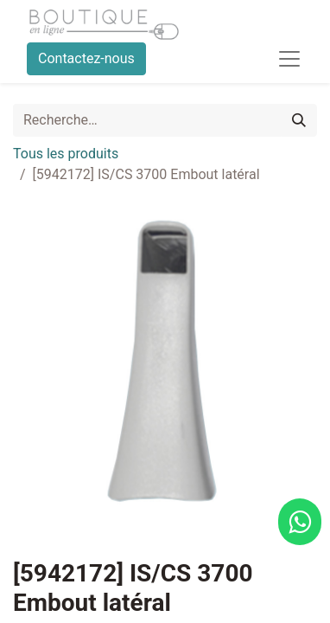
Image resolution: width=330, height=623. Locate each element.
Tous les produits (65, 153)
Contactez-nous (86, 58)
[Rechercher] (299, 120)
